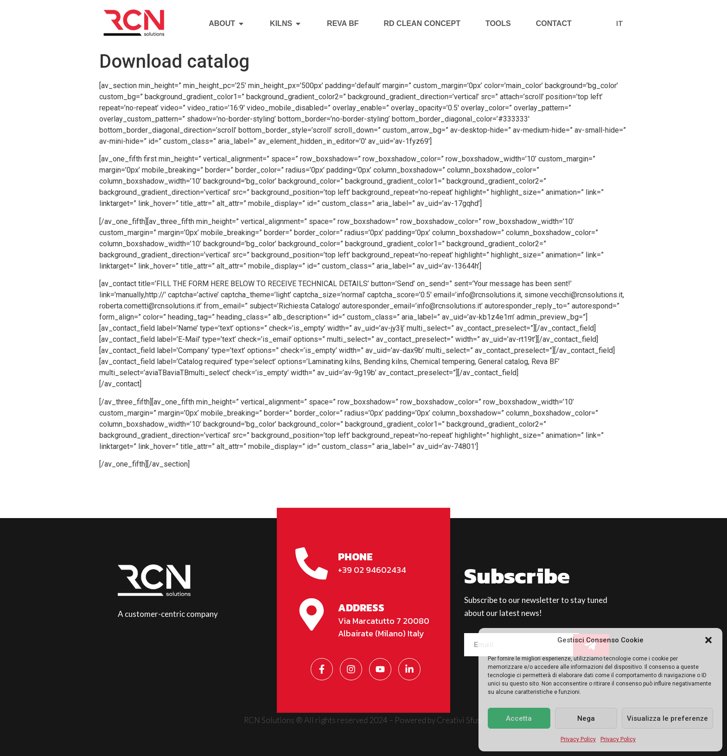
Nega (586, 718)
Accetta (519, 718)
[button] (708, 640)
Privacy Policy (578, 739)
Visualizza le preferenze (667, 718)
